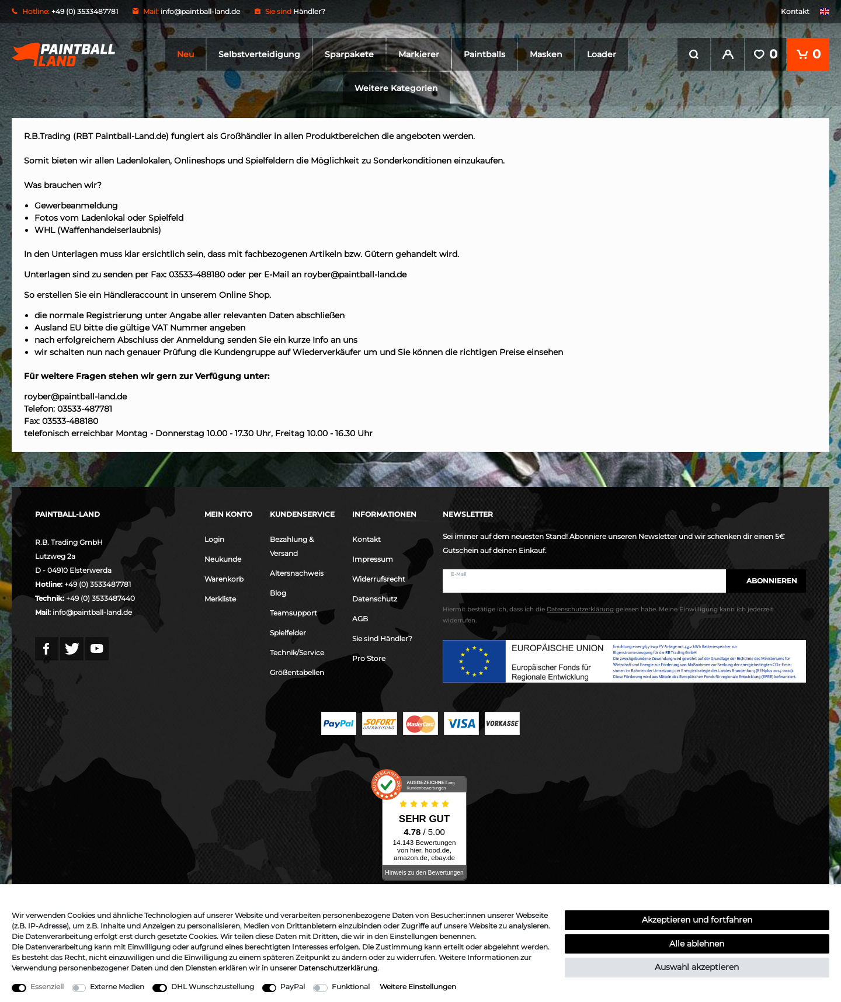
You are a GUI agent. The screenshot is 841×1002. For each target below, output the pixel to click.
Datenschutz (374, 597)
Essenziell (47, 986)
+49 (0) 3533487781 (97, 583)
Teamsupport (293, 611)
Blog (278, 591)
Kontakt (795, 11)
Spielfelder (288, 631)
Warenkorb (224, 577)
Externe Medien (117, 986)
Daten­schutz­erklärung (337, 967)
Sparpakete (349, 54)
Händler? (309, 11)
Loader (601, 54)
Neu (185, 54)
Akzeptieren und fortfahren (697, 919)
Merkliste (220, 597)
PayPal (292, 986)
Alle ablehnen (696, 943)
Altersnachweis (297, 572)
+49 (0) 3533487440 (100, 597)
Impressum (372, 558)
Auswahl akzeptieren (697, 967)
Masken (546, 54)
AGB (360, 617)
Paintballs (484, 54)
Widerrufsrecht (378, 577)
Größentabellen (297, 671)
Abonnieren (766, 579)
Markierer (418, 54)
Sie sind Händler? (382, 637)
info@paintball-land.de (200, 11)
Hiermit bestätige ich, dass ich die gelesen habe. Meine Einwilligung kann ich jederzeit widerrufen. (608, 614)
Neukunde (222, 558)
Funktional (351, 986)
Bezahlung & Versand (292, 545)
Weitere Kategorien (396, 88)
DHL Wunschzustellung (212, 986)
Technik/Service (297, 651)
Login (214, 538)
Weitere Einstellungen (418, 986)
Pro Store (368, 657)
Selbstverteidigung (259, 54)
